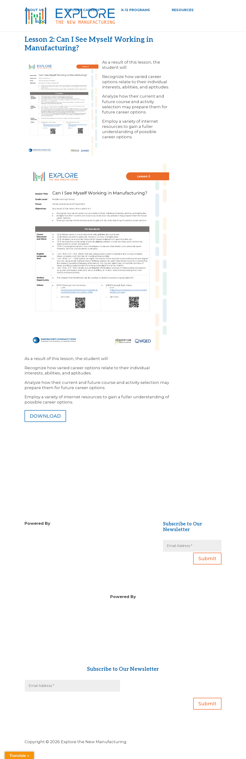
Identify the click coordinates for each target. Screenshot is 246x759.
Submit (207, 558)
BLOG (40, 22)
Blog (99, 533)
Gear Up (123, 657)
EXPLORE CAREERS (83, 10)
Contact (123, 652)
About (123, 647)
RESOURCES (183, 10)
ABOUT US (34, 10)
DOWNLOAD (45, 416)
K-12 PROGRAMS (135, 10)
